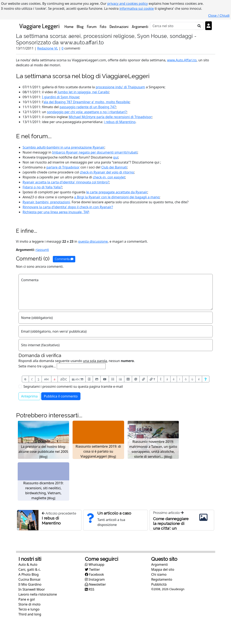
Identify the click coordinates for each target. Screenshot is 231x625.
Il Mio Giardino (30, 584)
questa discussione (93, 241)
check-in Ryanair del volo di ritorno (107, 172)
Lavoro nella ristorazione (38, 594)
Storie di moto (30, 604)
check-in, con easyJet (109, 177)
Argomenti (140, 26)
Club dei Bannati (114, 167)
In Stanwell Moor (32, 589)
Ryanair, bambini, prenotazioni (46, 202)
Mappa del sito (162, 569)
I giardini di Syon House (60, 97)
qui (115, 157)
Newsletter (95, 584)
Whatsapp (94, 564)
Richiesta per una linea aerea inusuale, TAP (56, 212)
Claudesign (176, 589)
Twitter (92, 569)
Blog (80, 26)
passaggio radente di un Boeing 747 (88, 107)
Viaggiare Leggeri (39, 26)
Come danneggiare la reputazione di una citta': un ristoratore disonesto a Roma (171, 528)
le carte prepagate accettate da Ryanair (116, 192)
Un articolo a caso (114, 513)
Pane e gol (27, 599)
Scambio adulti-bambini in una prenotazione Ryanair (64, 147)
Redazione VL (47, 48)
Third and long (30, 614)
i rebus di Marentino (119, 122)
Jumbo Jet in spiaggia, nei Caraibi (83, 92)
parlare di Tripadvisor (63, 167)
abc (46, 379)
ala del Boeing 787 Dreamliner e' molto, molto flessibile (86, 102)
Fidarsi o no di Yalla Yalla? (42, 187)
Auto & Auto (28, 564)
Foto (103, 26)
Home (69, 26)
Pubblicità (159, 584)
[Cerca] (172, 26)
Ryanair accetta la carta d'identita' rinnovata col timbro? (66, 182)
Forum (91, 26)
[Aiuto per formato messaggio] (205, 379)
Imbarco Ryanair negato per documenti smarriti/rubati (94, 152)
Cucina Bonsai (30, 579)
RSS (89, 589)
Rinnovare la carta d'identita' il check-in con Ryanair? (68, 207)
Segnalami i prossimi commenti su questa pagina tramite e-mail (73, 386)
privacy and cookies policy (127, 3)
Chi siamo (159, 574)
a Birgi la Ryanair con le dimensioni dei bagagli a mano (116, 197)
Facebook (94, 574)
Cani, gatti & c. (30, 569)
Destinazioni (119, 26)
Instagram (95, 579)
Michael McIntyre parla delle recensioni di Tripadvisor (110, 117)
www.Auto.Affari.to (182, 60)
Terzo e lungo (29, 609)
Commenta (64, 259)
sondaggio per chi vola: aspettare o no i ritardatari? (87, 112)
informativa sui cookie (136, 8)
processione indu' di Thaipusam (120, 87)
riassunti (42, 249)
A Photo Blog (29, 574)
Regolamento (161, 579)
